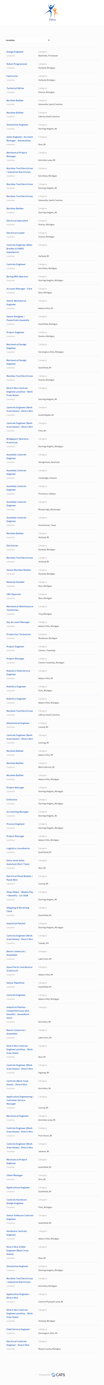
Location (28, 40)
